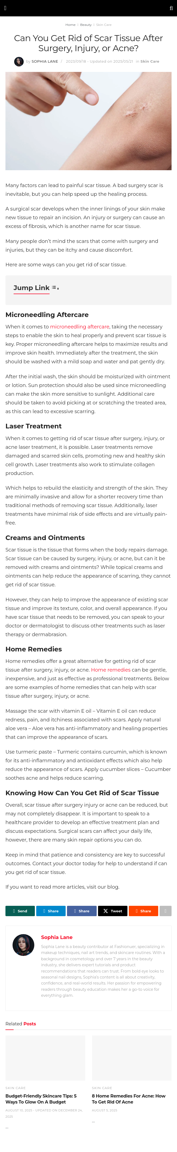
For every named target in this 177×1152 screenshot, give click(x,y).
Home (70, 25)
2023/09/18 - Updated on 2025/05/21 (99, 61)
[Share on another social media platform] (166, 911)
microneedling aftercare (79, 327)
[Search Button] (171, 8)
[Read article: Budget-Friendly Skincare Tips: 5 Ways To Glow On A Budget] (45, 1058)
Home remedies (110, 670)
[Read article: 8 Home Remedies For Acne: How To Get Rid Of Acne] (132, 1058)
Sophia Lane (45, 61)
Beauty (85, 25)
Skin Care (103, 25)
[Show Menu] (5, 8)
